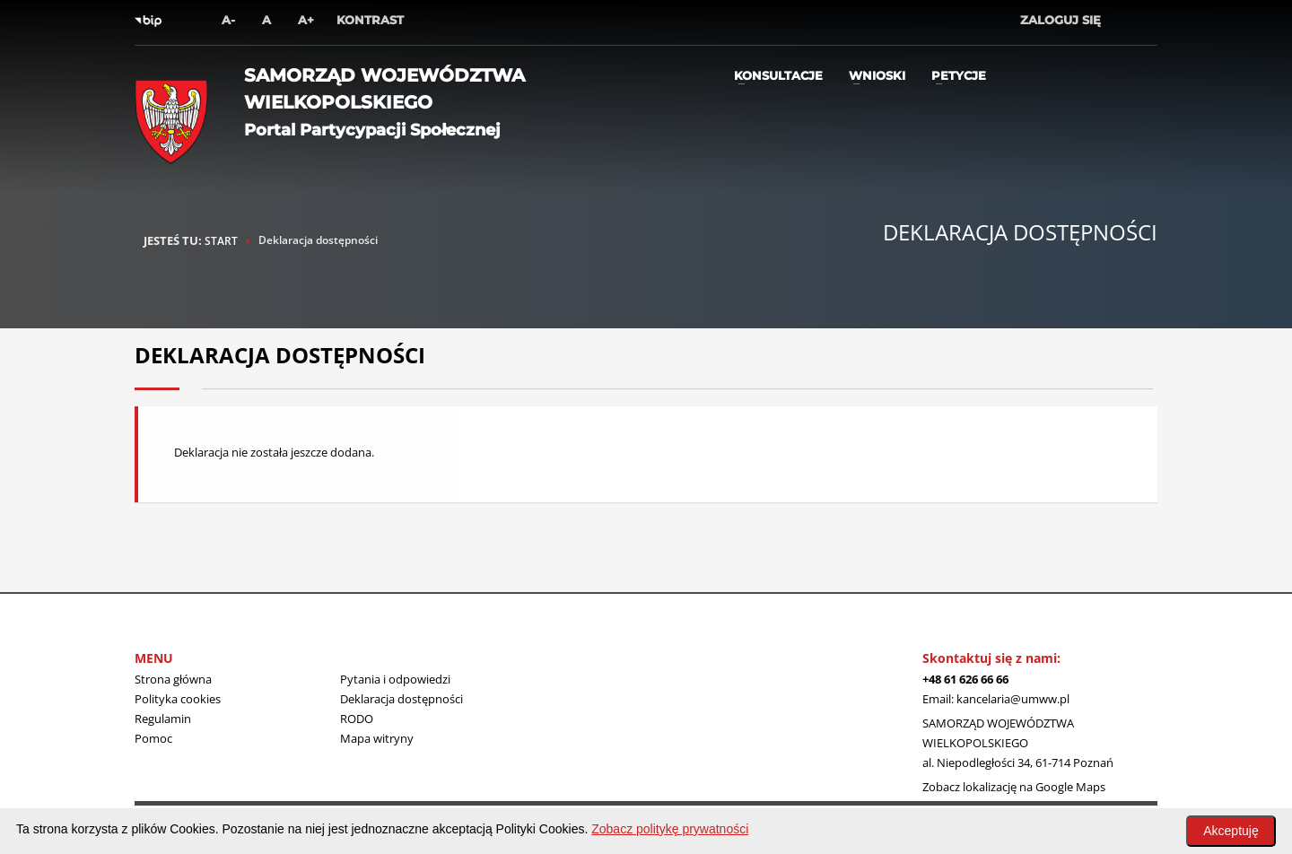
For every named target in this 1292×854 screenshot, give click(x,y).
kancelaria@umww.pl (1012, 699)
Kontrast (370, 20)
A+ (306, 20)
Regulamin (163, 718)
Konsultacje (778, 75)
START (221, 240)
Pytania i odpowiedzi (395, 679)
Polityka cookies (178, 699)
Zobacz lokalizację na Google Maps (1013, 787)
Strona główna (173, 679)
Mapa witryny (377, 738)
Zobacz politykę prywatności (669, 829)
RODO (356, 718)
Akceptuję (1230, 831)
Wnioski (877, 75)
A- (228, 20)
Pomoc (153, 738)
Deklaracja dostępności (401, 699)
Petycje (958, 75)
